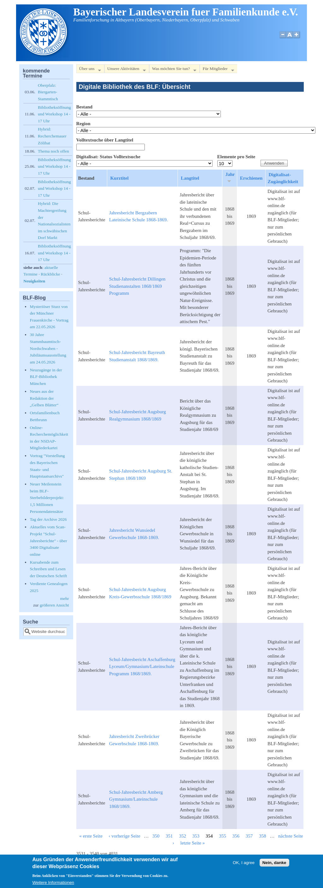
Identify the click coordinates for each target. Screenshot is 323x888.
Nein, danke (274, 864)
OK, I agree (244, 864)
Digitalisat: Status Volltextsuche (108, 156)
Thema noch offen (53, 151)
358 (262, 836)
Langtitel (190, 178)
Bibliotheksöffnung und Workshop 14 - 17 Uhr (54, 114)
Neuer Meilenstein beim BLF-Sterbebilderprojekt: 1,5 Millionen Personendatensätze (47, 498)
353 (196, 836)
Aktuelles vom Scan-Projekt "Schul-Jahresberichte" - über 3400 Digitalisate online (48, 540)
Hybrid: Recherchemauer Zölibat (52, 136)
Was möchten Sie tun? (172, 69)
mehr (64, 598)
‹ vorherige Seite (124, 836)
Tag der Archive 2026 (48, 519)
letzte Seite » (192, 842)
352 (182, 836)
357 (249, 836)
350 (156, 836)
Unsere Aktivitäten (125, 69)
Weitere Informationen (53, 883)
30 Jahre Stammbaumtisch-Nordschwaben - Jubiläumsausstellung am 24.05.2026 (48, 348)
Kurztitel (119, 178)
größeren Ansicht (54, 605)
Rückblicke (50, 274)
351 (169, 836)
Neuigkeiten (34, 281)
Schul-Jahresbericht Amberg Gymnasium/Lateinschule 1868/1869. (136, 799)
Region (83, 123)
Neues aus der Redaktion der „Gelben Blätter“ (44, 398)
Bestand (84, 106)
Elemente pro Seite (236, 156)
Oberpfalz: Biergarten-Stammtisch (48, 92)
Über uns (88, 69)
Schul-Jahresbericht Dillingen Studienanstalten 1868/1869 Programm (137, 286)
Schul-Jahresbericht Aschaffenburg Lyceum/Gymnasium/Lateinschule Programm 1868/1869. (142, 666)
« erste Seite (91, 836)
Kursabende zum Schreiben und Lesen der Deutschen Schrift (48, 569)
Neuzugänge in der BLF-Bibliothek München (46, 377)
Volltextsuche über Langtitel (104, 139)
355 (222, 836)
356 (236, 836)
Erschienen (251, 178)
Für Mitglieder (217, 69)
